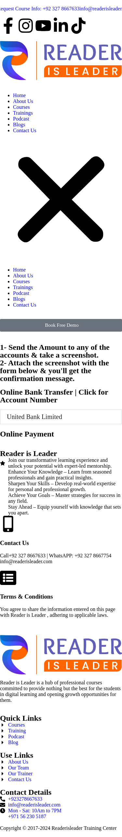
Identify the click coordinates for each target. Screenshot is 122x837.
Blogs (19, 124)
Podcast (21, 118)
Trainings (23, 113)
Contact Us (24, 130)
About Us (23, 101)
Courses (21, 107)
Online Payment (27, 434)
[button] (61, 200)
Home (19, 95)
